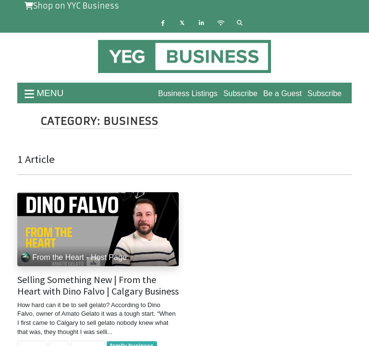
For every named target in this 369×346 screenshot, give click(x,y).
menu (44, 93)
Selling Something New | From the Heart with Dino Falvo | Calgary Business (98, 285)
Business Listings (188, 93)
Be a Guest (282, 93)
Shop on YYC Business (72, 6)
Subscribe (325, 93)
